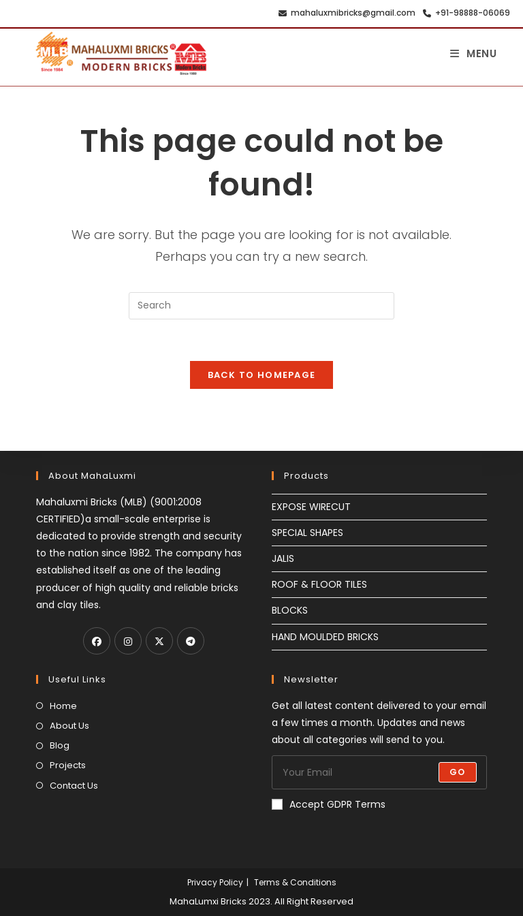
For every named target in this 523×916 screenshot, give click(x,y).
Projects (68, 765)
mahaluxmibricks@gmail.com (344, 13)
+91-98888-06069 (464, 13)
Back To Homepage (262, 374)
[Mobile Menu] (473, 53)
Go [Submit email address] (457, 772)
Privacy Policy (215, 882)
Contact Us (74, 785)
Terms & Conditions (295, 882)
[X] (159, 640)
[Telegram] (190, 640)
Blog (59, 745)
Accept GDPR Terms (328, 804)
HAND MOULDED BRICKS (325, 637)
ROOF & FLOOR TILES (319, 584)
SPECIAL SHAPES (307, 532)
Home (63, 705)
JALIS (283, 558)
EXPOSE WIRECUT (311, 507)
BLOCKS (290, 610)
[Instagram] (128, 640)
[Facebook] (96, 640)
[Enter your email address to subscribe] (379, 772)
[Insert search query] (261, 305)
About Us (69, 725)
